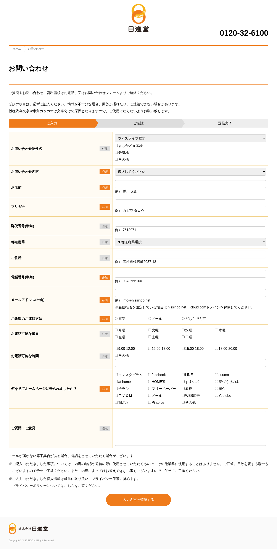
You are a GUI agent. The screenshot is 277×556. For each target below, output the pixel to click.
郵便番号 (22, 226)
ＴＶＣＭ (123, 395)
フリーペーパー (162, 389)
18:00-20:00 (226, 348)
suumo (222, 375)
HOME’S (156, 382)
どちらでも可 (194, 319)
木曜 (220, 330)
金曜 (120, 337)
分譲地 (122, 152)
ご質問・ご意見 (23, 431)
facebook (157, 375)
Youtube (223, 395)
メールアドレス (28, 300)
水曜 (187, 330)
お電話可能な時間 (25, 356)
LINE (187, 375)
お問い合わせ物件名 (26, 149)
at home (123, 382)
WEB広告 (191, 395)
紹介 (220, 389)
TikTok (121, 402)
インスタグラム (129, 375)
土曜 (153, 337)
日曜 (187, 337)
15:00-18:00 (193, 348)
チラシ (122, 389)
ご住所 (16, 258)
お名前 (16, 187)
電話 (120, 319)
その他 (122, 159)
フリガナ (18, 207)
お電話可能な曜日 (25, 334)
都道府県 (18, 242)
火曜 (153, 330)
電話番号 (22, 277)
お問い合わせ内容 (25, 171)
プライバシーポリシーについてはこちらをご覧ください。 (57, 492)
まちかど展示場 (129, 146)
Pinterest (156, 402)
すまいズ (190, 382)
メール (155, 319)
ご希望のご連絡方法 (26, 319)
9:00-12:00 (125, 348)
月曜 (120, 330)
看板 (187, 389)
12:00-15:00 (159, 348)
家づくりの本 (227, 382)
